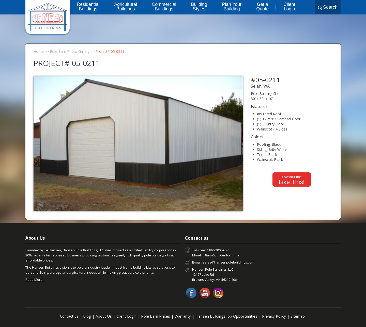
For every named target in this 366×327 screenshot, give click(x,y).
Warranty (183, 316)
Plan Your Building (231, 6)
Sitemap (298, 316)
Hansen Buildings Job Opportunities (226, 316)
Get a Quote (262, 6)
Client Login (289, 6)
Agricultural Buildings (125, 6)
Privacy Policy (274, 316)
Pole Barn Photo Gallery (69, 51)
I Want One (291, 180)
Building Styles (199, 6)
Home (39, 51)
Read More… (35, 279)
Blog (87, 316)
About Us (104, 316)
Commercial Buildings (164, 6)
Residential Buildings (88, 6)
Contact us (69, 316)
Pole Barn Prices (155, 316)
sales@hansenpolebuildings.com (228, 262)
